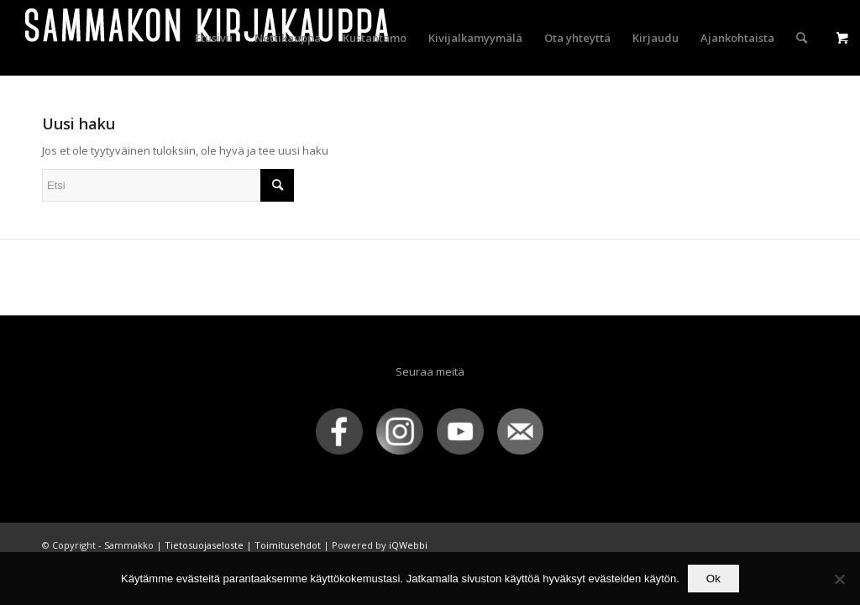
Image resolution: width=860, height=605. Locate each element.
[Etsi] (801, 38)
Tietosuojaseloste (204, 545)
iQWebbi (408, 545)
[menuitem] (214, 38)
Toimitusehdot (287, 545)
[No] (839, 579)
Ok (713, 578)
